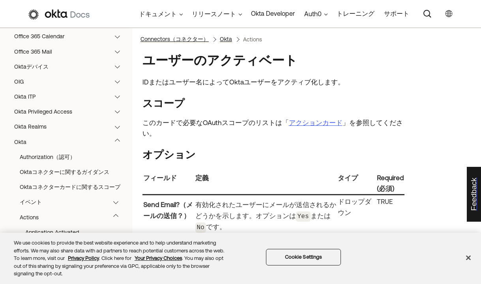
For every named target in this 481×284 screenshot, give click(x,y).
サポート (396, 13)
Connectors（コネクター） (69, 98)
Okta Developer (273, 13)
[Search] (427, 13)
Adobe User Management (70, 113)
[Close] (468, 258)
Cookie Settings (303, 257)
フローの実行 (69, 68)
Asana (70, 158)
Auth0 (70, 188)
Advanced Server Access (70, 128)
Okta (226, 39)
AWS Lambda (70, 203)
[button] (120, 38)
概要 (69, 38)
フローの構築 (69, 53)
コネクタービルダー (69, 83)
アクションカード (316, 123)
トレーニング (355, 13)
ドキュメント (158, 13)
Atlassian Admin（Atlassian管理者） (70, 173)
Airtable (70, 143)
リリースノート (214, 13)
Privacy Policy (83, 258)
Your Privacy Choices (158, 258)
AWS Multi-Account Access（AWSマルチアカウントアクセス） (70, 223)
